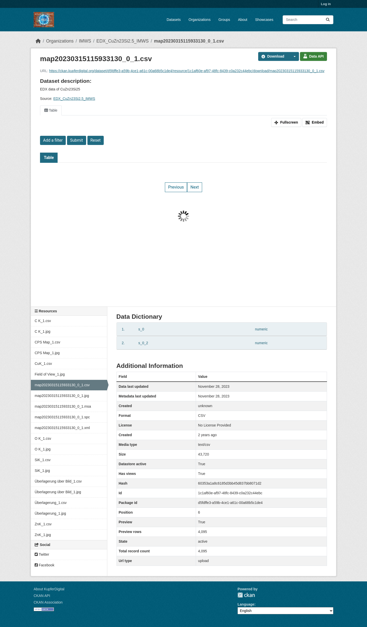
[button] (293, 56)
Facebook (44, 565)
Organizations (200, 20)
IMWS (85, 41)
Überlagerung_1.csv (51, 503)
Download (272, 56)
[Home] (38, 41)
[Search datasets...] (308, 19)
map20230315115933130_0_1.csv (189, 41)
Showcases (264, 20)
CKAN (246, 595)
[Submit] (328, 19)
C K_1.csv (43, 321)
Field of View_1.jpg (50, 374)
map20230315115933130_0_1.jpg (62, 396)
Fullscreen (286, 122)
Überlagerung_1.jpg (50, 513)
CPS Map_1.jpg (47, 353)
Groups (224, 20)
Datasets (174, 20)
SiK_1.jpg (42, 471)
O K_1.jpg (42, 449)
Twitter (42, 554)
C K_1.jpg (42, 331)
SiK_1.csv (42, 460)
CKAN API (42, 596)
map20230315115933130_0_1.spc (62, 417)
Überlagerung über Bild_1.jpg (58, 492)
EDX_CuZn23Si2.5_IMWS (122, 41)
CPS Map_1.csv (47, 342)
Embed (315, 122)
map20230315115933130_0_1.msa (63, 406)
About (242, 20)
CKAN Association (48, 602)
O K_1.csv (43, 438)
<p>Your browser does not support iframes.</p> (183, 216)
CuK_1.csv (43, 364)
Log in (326, 4)
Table (50, 110)
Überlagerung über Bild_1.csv (58, 481)
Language (246, 604)
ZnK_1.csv (43, 524)
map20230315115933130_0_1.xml (62, 428)
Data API (313, 56)
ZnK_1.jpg (43, 535)
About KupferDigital (49, 589)
